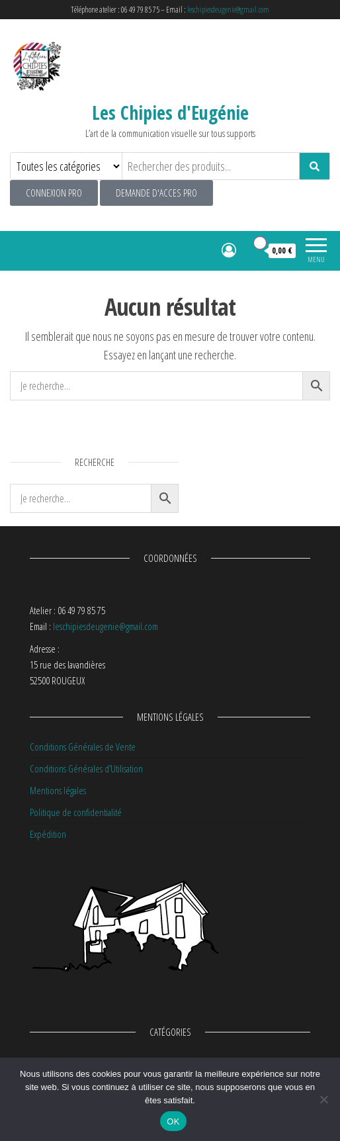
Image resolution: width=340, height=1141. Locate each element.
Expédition (48, 834)
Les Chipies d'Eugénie (170, 112)
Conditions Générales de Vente (83, 746)
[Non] (323, 1099)
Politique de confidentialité (76, 812)
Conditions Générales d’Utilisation (86, 768)
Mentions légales (58, 790)
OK (173, 1121)
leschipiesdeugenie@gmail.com (228, 9)
